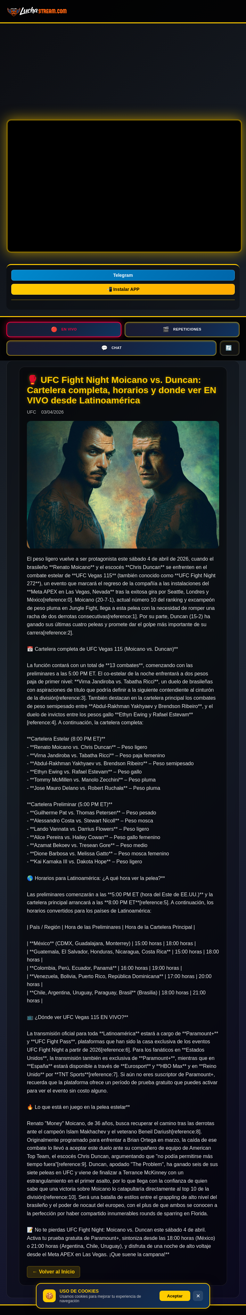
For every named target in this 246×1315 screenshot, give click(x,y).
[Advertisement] (123, 68)
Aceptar (175, 1296)
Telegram (123, 275)
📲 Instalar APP (123, 289)
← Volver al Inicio (53, 1271)
